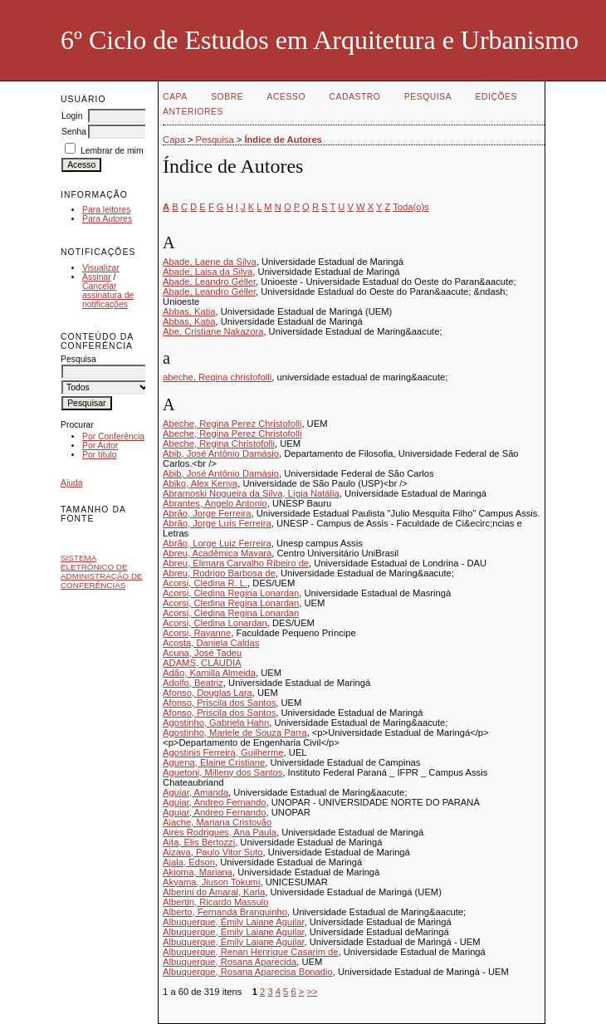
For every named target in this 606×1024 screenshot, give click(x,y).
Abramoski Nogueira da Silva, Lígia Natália (251, 493)
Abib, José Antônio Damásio (221, 453)
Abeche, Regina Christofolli (219, 443)
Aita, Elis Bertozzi (199, 842)
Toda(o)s (411, 207)
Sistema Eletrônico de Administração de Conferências (102, 571)
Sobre (227, 96)
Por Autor (100, 445)
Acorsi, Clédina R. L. (205, 583)
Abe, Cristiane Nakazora (213, 331)
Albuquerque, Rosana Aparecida (229, 962)
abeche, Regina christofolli (217, 377)
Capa (175, 96)
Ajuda (72, 483)
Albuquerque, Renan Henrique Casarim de (250, 952)
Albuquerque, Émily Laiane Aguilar (233, 922)
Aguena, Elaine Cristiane (214, 762)
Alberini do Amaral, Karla (214, 892)
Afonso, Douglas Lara (207, 693)
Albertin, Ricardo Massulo (215, 902)
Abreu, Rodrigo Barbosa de (219, 573)
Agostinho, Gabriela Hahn (216, 723)
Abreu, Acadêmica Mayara (217, 553)
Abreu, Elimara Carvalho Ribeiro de (236, 563)
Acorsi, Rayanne (197, 633)
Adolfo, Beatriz (193, 683)
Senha (73, 131)
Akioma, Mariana (197, 872)
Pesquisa (428, 96)
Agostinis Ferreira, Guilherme (223, 752)
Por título (99, 454)
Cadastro (355, 96)
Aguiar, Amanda (195, 792)
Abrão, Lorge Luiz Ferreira (217, 543)
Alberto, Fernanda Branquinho (225, 912)
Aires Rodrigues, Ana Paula (219, 832)
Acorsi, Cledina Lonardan (215, 623)
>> (311, 992)
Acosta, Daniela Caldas (211, 643)
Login (71, 115)
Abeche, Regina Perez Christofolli (232, 424)
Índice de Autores (282, 140)
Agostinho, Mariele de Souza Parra (235, 732)
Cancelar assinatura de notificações (108, 295)
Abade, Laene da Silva (210, 262)
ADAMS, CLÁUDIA (202, 663)
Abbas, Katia (189, 311)
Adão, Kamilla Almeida (209, 673)
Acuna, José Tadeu (202, 653)
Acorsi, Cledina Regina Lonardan (231, 593)
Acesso (286, 96)
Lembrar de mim (112, 150)
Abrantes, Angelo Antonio (215, 503)
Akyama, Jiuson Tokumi (211, 882)
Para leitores (106, 209)
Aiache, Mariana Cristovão (217, 822)
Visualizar (101, 267)
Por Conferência (113, 436)
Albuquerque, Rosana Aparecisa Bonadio (248, 972)
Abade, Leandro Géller (209, 282)
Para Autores (107, 218)
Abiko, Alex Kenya (200, 483)
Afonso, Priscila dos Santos (219, 703)
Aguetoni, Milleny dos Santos (222, 772)
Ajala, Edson (189, 862)
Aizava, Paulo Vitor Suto (212, 852)
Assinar (96, 277)
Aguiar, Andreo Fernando (214, 802)
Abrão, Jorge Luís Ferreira (217, 523)
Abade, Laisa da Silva (207, 272)
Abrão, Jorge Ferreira (207, 513)
